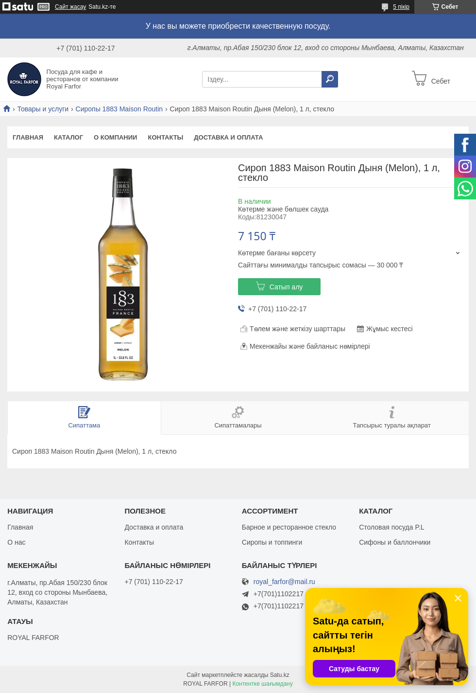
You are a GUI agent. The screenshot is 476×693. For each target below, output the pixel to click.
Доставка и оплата (228, 137)
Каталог (68, 137)
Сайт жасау (70, 6)
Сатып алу (286, 287)
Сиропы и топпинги (272, 542)
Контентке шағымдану (262, 683)
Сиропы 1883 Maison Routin (119, 109)
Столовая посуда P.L (391, 527)
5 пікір (401, 6)
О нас (16, 542)
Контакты (165, 137)
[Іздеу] (330, 79)
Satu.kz (279, 675)
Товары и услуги (42, 109)
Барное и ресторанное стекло (289, 527)
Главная (28, 137)
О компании (115, 137)
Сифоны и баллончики (394, 542)
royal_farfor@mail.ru (284, 582)
